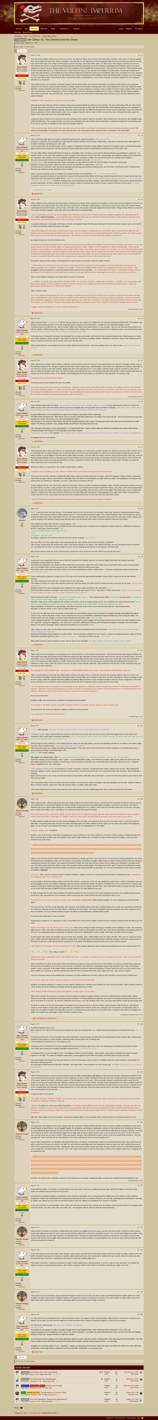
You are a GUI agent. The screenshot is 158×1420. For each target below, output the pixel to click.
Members (43, 29)
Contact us (110, 1418)
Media (53, 29)
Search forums (27, 32)
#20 (141, 1314)
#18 (141, 1250)
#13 (141, 1024)
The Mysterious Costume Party (53, 1392)
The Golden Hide (47, 1388)
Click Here (22, 90)
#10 (141, 650)
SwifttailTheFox (133, 1401)
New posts (17, 32)
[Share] (138, 55)
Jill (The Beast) (25, 1395)
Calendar (76, 29)
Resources (64, 29)
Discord (19, 29)
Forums (34, 29)
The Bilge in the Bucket (48, 1395)
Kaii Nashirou (25, 1381)
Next (22, 51)
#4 (142, 318)
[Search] (139, 29)
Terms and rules (120, 1418)
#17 (141, 1227)
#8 (142, 508)
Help (138, 1418)
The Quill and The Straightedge (43, 1379)
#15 (141, 1122)
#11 (141, 726)
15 (56, 1374)
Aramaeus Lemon (133, 1394)
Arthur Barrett (134, 1381)
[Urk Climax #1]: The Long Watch (43, 1372)
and (46, 1018)
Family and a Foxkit (54, 1386)
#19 (141, 1292)
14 (54, 1374)
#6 (142, 401)
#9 (142, 556)
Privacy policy (131, 1418)
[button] (56, 29)
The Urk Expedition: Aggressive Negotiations (48, 1399)
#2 (142, 135)
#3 (142, 199)
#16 (141, 1185)
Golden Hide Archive (46, 1374)
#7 (142, 447)
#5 (142, 360)
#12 (141, 799)
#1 (142, 55)
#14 (141, 1072)
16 (59, 1374)
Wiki (26, 29)
